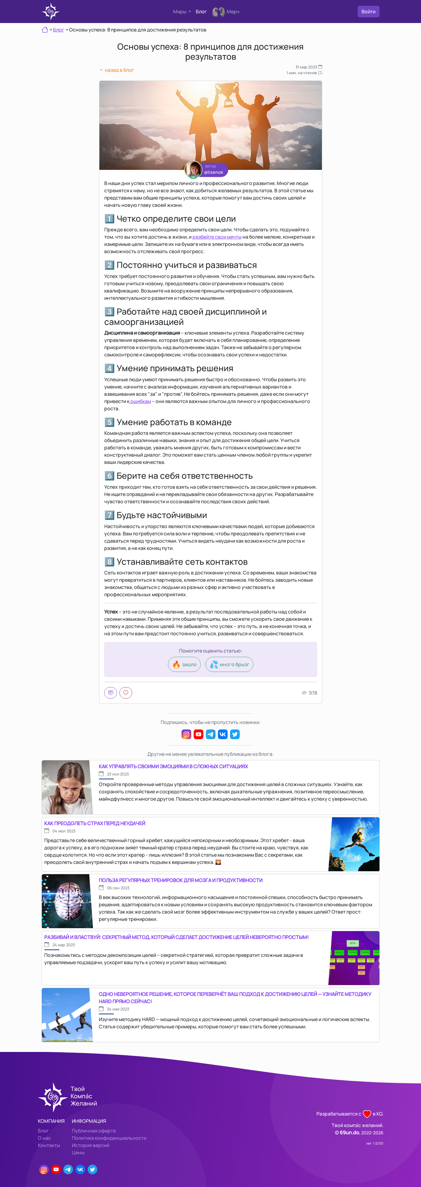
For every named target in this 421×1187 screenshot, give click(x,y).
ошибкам (140, 401)
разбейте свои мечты (217, 236)
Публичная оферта (94, 1130)
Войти (369, 11)
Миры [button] (180, 11)
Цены (78, 1152)
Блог (201, 11)
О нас (44, 1138)
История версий (90, 1145)
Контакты (49, 1145)
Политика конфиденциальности (109, 1138)
